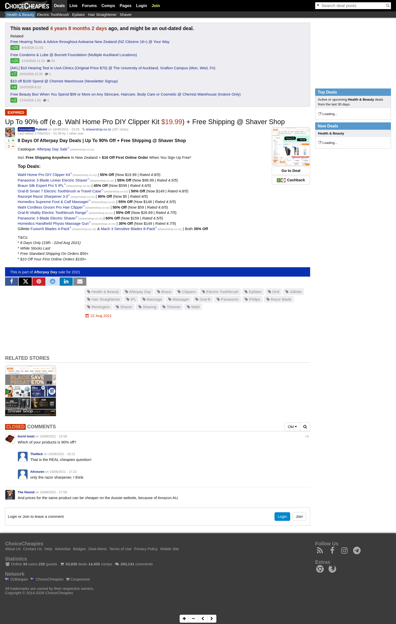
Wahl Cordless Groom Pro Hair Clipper (50, 207)
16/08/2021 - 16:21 (61, 454)
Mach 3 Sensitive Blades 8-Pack (128, 229)
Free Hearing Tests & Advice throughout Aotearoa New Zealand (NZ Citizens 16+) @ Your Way (89, 41)
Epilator (78, 14)
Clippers (187, 291)
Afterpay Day (45, 272)
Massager (178, 299)
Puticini (41, 129)
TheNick (36, 454)
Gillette (293, 291)
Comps (108, 6)
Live (73, 6)
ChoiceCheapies (47, 579)
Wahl (193, 307)
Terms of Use (120, 549)
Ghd (274, 291)
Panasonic (228, 299)
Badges (79, 549)
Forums (89, 6)
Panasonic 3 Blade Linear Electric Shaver (52, 180)
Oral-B (203, 299)
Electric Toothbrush (53, 14)
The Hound (26, 492)
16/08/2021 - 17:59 (53, 492)
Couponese (78, 579)
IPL (131, 299)
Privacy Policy (146, 549)
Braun (164, 291)
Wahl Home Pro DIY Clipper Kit (44, 174)
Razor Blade (279, 299)
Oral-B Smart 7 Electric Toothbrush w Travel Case (59, 191)
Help (48, 549)
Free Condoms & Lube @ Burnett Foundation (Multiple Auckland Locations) (73, 55)
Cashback (291, 180)
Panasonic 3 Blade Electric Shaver (47, 218)
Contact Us (32, 549)
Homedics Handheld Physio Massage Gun (53, 223)
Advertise (63, 549)
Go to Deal (290, 170)
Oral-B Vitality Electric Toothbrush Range (52, 212)
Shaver (126, 14)
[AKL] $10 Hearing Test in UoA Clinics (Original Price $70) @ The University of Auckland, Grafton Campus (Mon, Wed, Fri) (112, 68)
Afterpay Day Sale (52, 149)
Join (156, 6)
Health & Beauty (20, 14)
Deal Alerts (97, 549)
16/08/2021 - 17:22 (63, 472)
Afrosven (37, 472)
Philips (252, 299)
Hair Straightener (102, 14)
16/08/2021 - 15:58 (53, 436)
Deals (59, 6)
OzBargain (16, 579)
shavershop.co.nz (98, 129)
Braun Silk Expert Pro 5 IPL (41, 185)
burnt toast (26, 436)
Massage (152, 299)
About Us (13, 549)
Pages (126, 6)
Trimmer (171, 307)
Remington (98, 307)
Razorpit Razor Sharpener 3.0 (43, 196)
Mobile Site (169, 549)
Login (141, 6)
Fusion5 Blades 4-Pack (50, 229)
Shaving (147, 307)
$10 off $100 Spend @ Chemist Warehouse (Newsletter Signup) (64, 81)
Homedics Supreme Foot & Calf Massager (53, 201)
